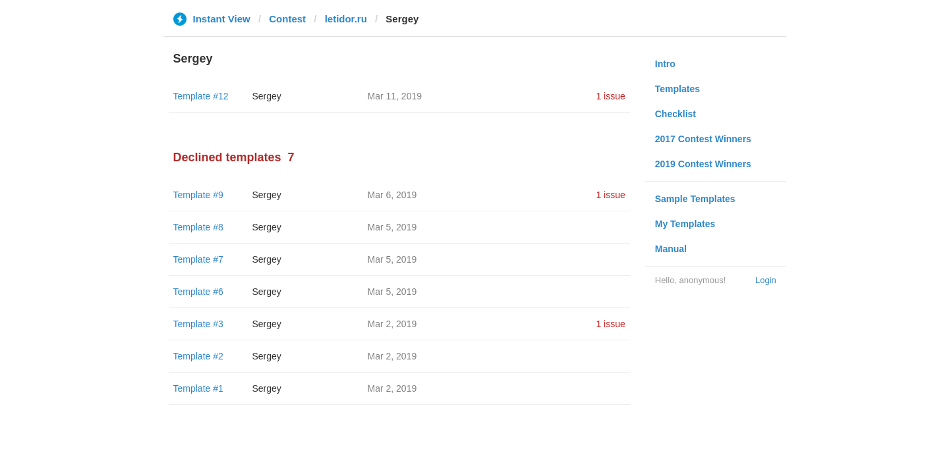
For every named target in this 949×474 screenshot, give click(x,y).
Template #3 (198, 324)
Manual (671, 249)
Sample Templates (695, 199)
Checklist (675, 114)
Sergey (266, 96)
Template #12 (201, 96)
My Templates (685, 224)
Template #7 (198, 259)
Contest (287, 18)
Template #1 (198, 388)
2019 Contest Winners (703, 164)
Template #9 (198, 195)
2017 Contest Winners (703, 139)
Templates (677, 89)
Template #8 (198, 227)
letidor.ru (346, 18)
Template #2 (198, 356)
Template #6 (198, 291)
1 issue (610, 96)
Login (765, 280)
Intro (665, 64)
